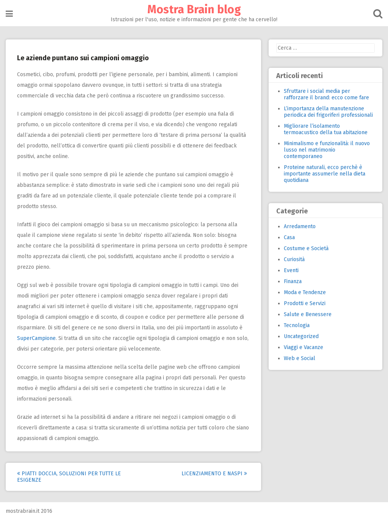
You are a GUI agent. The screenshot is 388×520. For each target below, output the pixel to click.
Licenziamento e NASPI (214, 473)
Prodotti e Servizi (304, 303)
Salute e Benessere (308, 314)
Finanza (293, 281)
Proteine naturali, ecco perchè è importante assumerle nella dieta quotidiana (324, 173)
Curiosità (294, 259)
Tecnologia (297, 325)
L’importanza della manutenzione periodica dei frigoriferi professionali (328, 111)
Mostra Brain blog (194, 9)
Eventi (291, 270)
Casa (289, 237)
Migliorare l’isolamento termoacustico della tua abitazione (326, 129)
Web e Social (299, 358)
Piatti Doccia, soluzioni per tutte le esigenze (69, 476)
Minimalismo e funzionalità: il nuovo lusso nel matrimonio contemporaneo (327, 150)
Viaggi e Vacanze (303, 347)
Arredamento (300, 226)
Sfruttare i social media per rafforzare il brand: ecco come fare (326, 94)
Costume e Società (306, 248)
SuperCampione (36, 338)
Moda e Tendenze (305, 292)
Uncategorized (301, 336)
